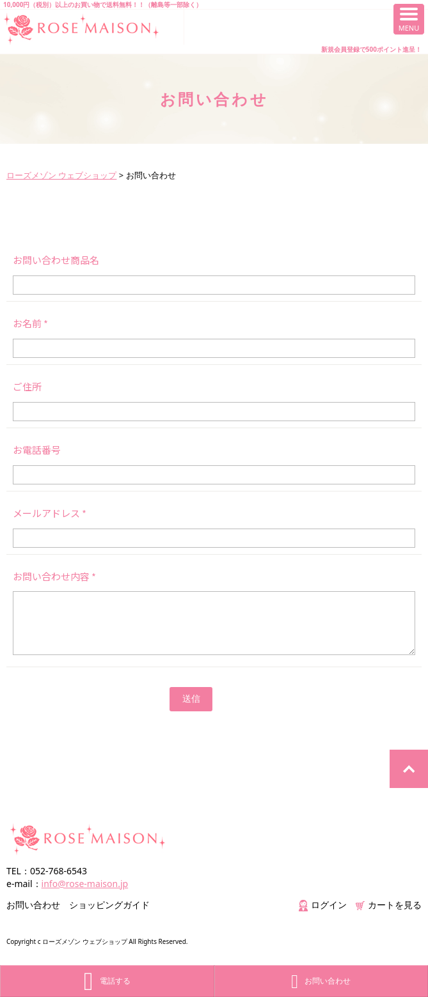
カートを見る (389, 905)
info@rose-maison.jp (85, 883)
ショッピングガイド (109, 905)
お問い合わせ (33, 905)
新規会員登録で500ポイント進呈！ (371, 49)
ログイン (323, 905)
